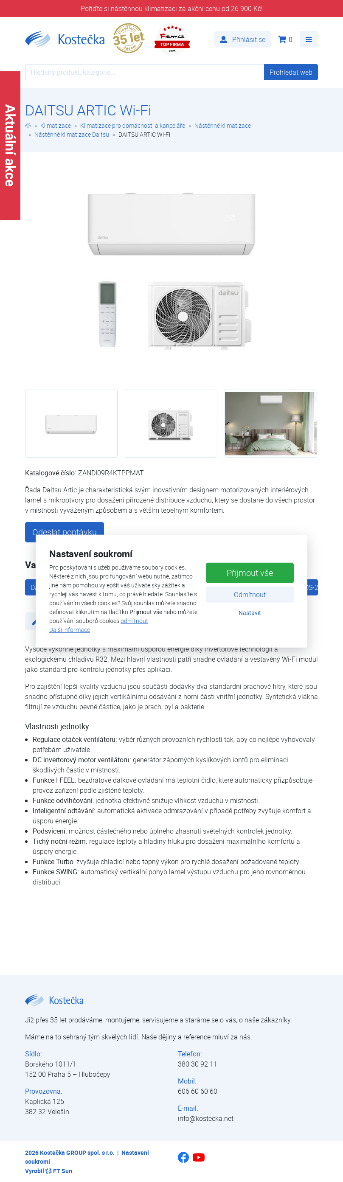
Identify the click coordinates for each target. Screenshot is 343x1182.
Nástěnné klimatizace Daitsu (71, 134)
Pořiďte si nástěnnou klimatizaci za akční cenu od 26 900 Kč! (172, 8)
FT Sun (58, 1171)
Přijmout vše (250, 572)
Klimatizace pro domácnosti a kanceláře (132, 125)
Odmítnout (250, 594)
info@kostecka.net (205, 1118)
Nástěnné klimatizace (222, 125)
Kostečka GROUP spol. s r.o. (77, 1152)
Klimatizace (55, 125)
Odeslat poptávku (64, 532)
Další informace (69, 630)
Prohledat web (291, 72)
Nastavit (250, 613)
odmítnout (134, 621)
